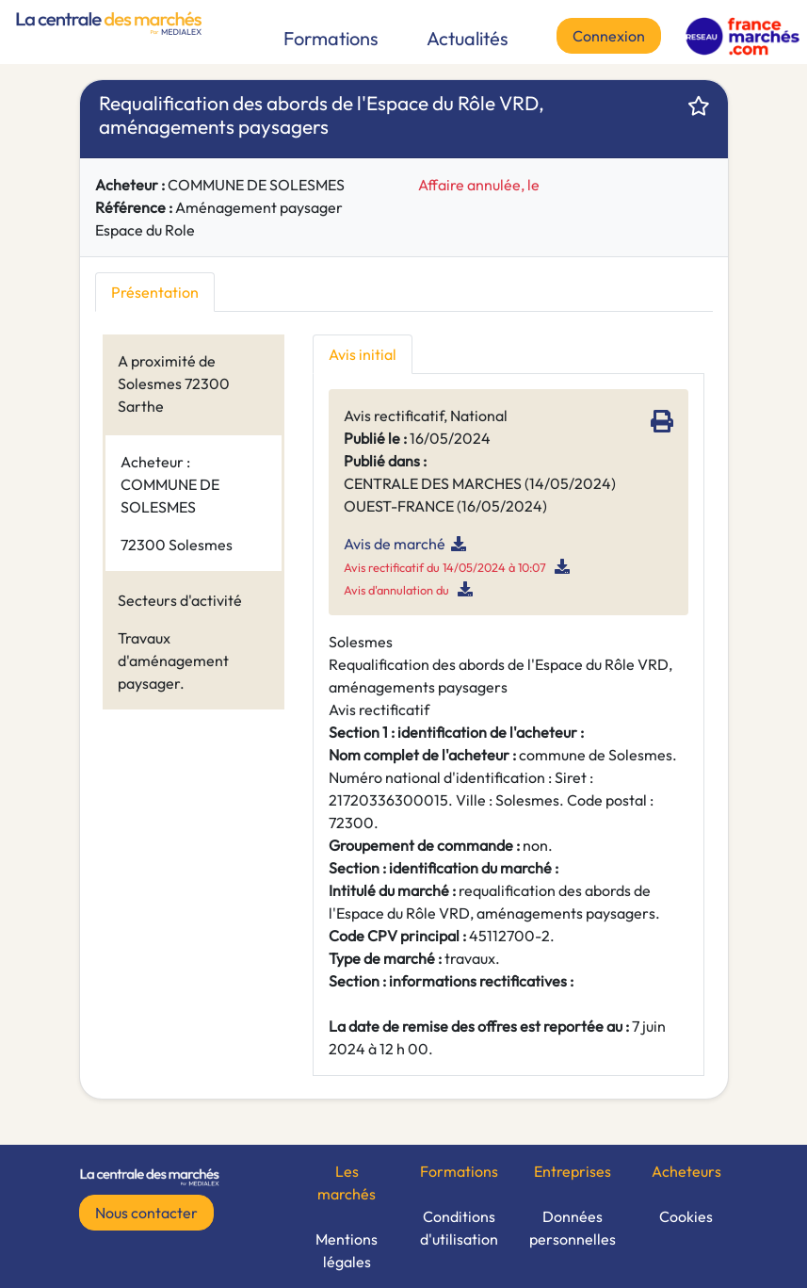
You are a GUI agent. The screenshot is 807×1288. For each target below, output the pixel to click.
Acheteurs (686, 1171)
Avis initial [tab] (362, 354)
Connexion (609, 35)
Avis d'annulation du (398, 589)
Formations (331, 38)
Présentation (155, 292)
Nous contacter (146, 1212)
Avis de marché (394, 543)
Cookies (686, 1216)
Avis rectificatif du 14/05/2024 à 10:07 (445, 567)
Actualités (467, 38)
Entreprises (572, 1171)
